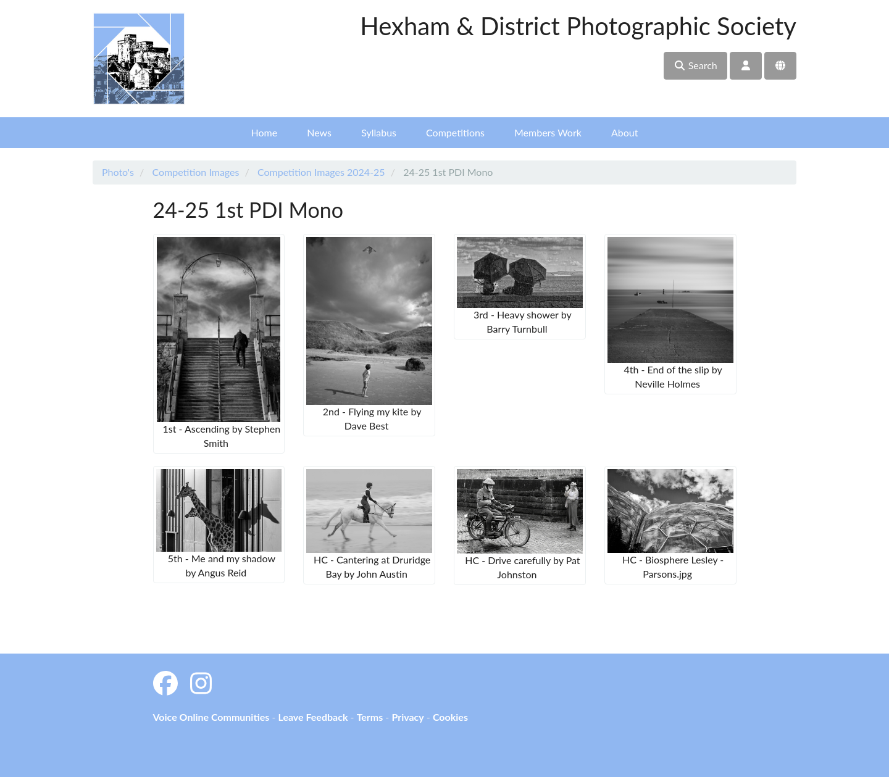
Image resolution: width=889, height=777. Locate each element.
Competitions (455, 132)
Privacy (407, 717)
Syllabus (378, 132)
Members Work (548, 132)
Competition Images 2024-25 (321, 172)
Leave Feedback (313, 717)
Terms (370, 717)
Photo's (118, 172)
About (624, 132)
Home (264, 132)
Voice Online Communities (211, 717)
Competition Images (195, 172)
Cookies (450, 717)
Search (695, 65)
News (319, 132)
